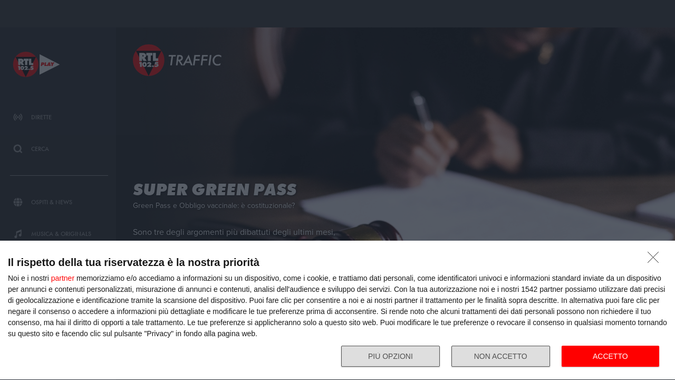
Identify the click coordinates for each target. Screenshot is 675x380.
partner (62, 278)
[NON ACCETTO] (656, 260)
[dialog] (337, 310)
